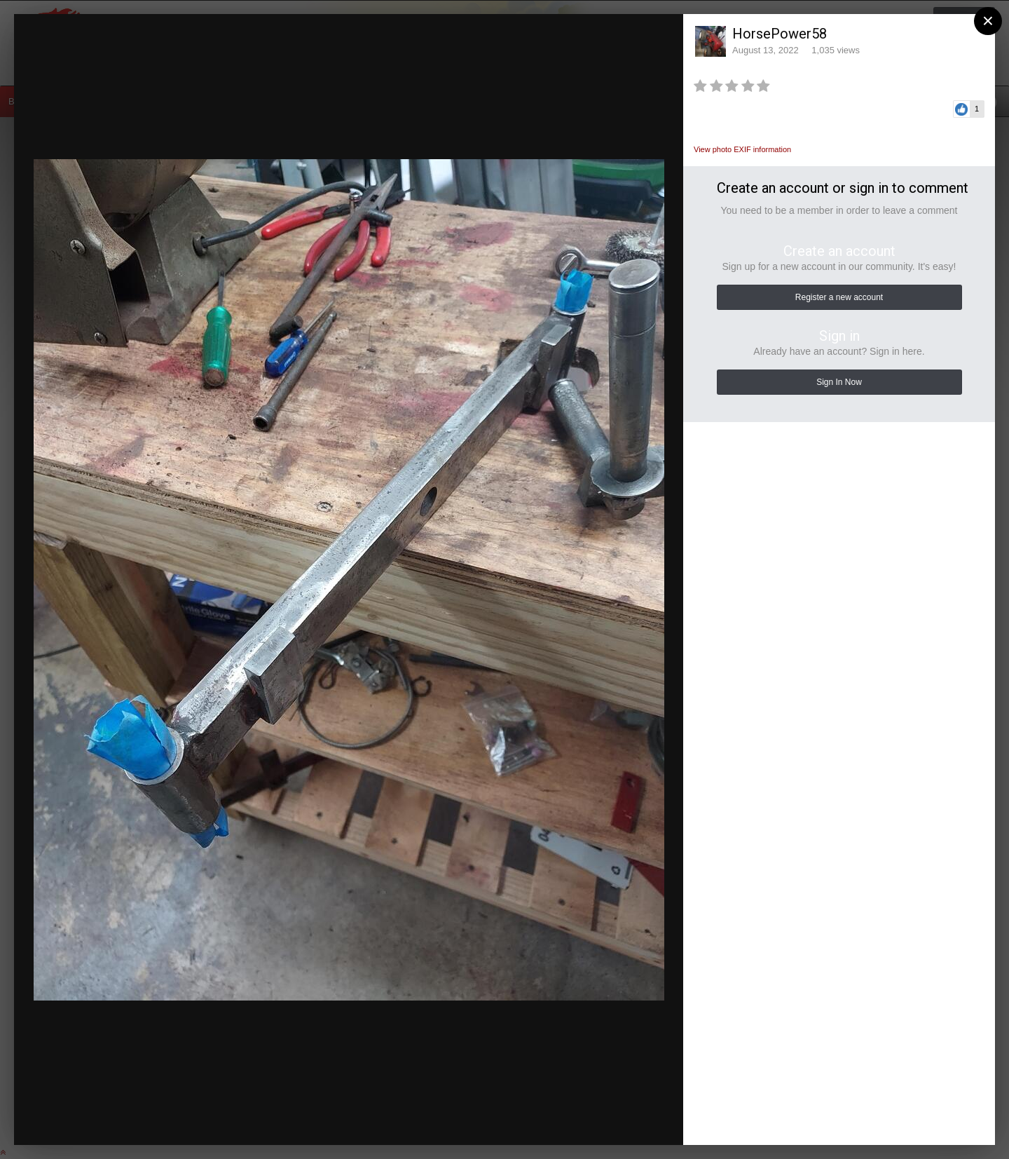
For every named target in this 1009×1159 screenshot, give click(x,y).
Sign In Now (839, 382)
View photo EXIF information (742, 149)
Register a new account (839, 297)
